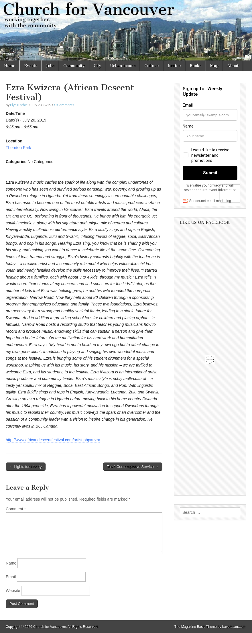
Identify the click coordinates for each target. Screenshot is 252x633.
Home (9, 65)
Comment (16, 509)
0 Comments (64, 105)
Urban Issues (122, 65)
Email (11, 577)
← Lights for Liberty (25, 467)
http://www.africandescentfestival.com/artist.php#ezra (53, 440)
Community (74, 65)
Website (13, 590)
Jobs (50, 65)
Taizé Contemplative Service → (133, 467)
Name (11, 563)
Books (195, 65)
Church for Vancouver (49, 627)
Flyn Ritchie (18, 105)
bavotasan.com (233, 627)
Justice (174, 65)
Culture (151, 65)
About (233, 65)
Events (30, 65)
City (97, 65)
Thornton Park (18, 147)
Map (214, 65)
